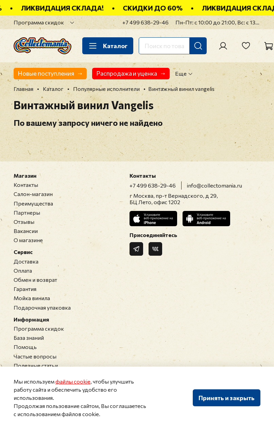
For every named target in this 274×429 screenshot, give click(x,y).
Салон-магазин (33, 194)
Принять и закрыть (227, 398)
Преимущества (33, 203)
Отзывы (24, 221)
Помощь (25, 347)
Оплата (23, 270)
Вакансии (26, 231)
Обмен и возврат (35, 279)
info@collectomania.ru (214, 185)
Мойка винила (32, 298)
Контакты (26, 184)
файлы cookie (72, 381)
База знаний (29, 337)
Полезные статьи (36, 365)
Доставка (26, 261)
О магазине (28, 240)
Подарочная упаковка (42, 307)
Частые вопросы (35, 356)
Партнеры (27, 212)
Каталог (107, 46)
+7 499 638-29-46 (145, 22)
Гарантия (25, 289)
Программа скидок (39, 22)
